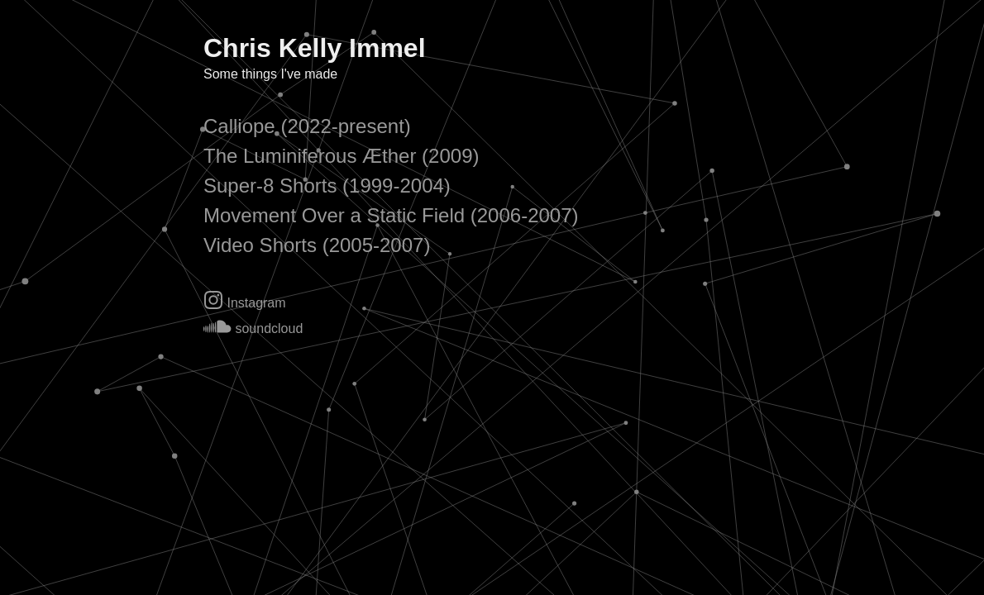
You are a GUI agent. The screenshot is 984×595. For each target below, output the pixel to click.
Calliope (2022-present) (307, 126)
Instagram (244, 303)
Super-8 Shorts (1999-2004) (327, 185)
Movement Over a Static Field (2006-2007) (391, 215)
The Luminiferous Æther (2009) (341, 156)
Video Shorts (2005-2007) (316, 245)
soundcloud (253, 328)
